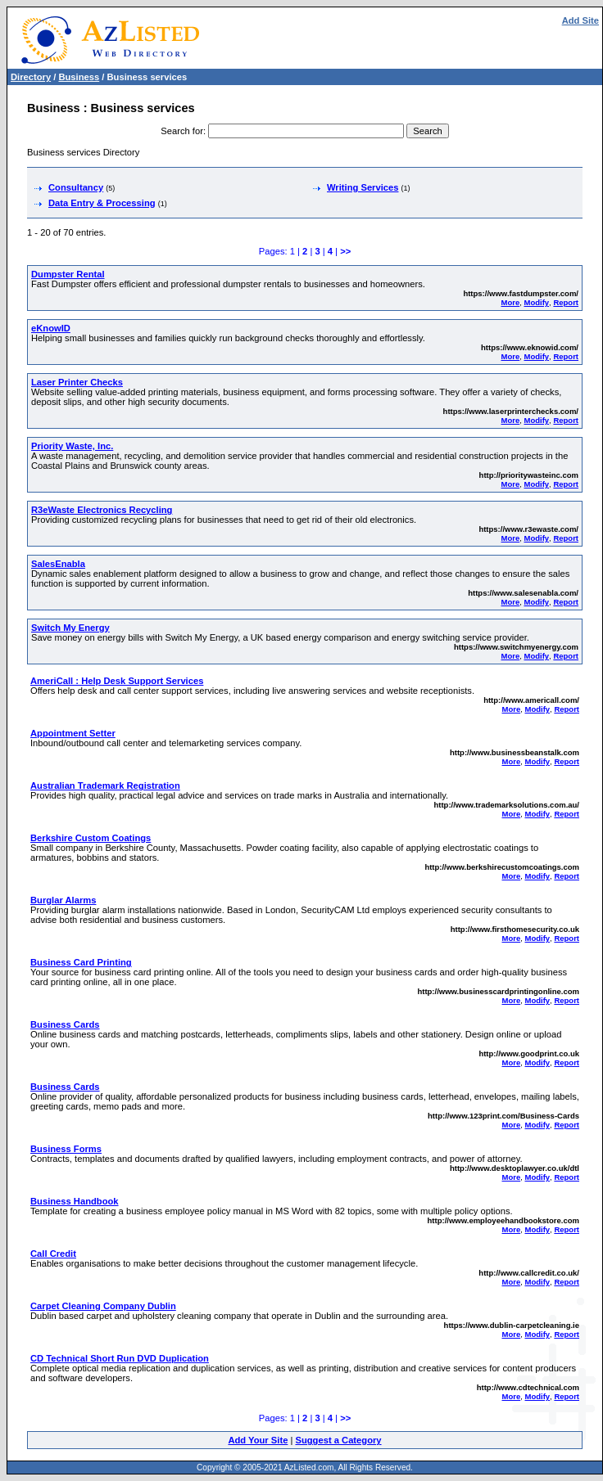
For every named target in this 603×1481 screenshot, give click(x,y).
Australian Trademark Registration (105, 785)
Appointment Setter (73, 733)
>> (345, 251)
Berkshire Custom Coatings (90, 838)
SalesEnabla (58, 564)
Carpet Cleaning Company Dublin (103, 1306)
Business (78, 77)
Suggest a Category (338, 1440)
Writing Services (362, 187)
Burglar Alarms (63, 900)
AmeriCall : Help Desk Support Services (116, 681)
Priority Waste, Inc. (72, 446)
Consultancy (75, 187)
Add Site (580, 20)
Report (565, 302)
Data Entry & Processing (102, 203)
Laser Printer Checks (77, 382)
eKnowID (50, 328)
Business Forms (66, 1149)
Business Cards (65, 1024)
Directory (31, 77)
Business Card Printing (81, 962)
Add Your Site (258, 1440)
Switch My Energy (70, 627)
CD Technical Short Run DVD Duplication (119, 1358)
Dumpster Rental (68, 274)
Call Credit (53, 1253)
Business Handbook (74, 1201)
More (510, 302)
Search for (182, 131)
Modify (536, 302)
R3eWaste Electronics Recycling (101, 510)
